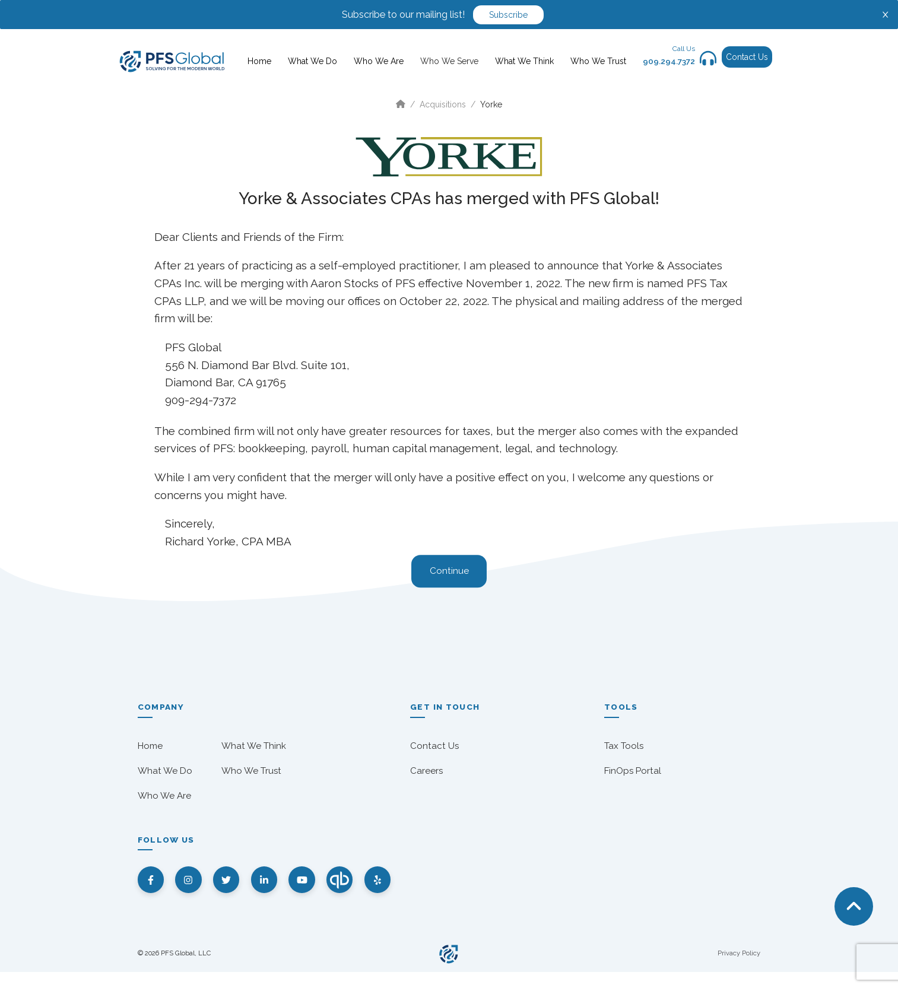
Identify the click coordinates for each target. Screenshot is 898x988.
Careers (426, 770)
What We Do (312, 61)
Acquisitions (443, 104)
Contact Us (747, 57)
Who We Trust (598, 61)
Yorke (491, 104)
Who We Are (379, 61)
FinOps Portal (632, 770)
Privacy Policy (739, 969)
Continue (449, 571)
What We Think (524, 61)
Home (259, 61)
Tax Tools (623, 746)
